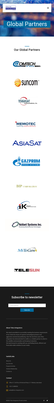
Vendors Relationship (11, 368)
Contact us (9, 371)
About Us (8, 361)
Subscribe (27, 310)
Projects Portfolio (10, 366)
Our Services (9, 363)
